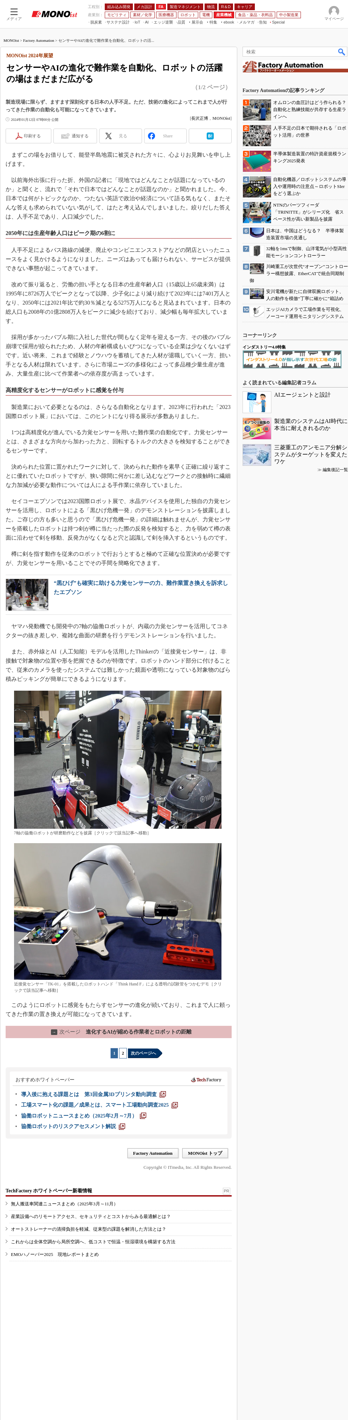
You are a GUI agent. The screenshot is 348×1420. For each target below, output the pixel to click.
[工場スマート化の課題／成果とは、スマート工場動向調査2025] (99, 1105)
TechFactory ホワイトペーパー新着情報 (49, 1190)
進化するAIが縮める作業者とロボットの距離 (121, 1032)
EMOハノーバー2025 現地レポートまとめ (55, 1254)
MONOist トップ (205, 1153)
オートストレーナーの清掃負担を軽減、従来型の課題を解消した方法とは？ (88, 1229)
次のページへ (143, 1053)
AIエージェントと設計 (302, 395)
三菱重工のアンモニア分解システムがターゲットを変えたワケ (310, 454)
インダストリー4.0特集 (264, 347)
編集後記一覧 (335, 469)
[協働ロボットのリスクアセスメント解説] (73, 1126)
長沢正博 (199, 118)
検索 (342, 52)
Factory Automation (38, 40)
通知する (80, 135)
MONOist (11, 40)
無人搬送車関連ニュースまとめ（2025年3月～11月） (64, 1203)
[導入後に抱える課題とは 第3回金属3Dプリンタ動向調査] (93, 1094)
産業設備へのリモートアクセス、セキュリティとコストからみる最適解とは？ (91, 1216)
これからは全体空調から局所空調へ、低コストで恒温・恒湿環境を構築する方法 (93, 1241)
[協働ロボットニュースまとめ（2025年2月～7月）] (83, 1116)
